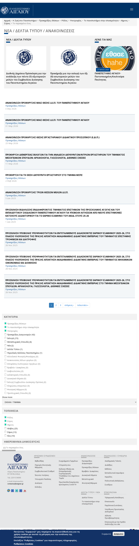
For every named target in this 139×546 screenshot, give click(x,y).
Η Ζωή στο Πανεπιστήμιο (25, 20)
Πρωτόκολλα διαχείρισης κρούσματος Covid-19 (69, 483)
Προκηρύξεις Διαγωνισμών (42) (21, 334)
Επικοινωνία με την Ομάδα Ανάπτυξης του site (115, 523)
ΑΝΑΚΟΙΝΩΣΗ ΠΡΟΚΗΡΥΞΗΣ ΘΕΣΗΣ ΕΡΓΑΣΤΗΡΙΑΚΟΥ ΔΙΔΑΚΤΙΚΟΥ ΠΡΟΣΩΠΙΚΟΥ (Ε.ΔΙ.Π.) (52, 137)
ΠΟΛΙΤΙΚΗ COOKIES (42, 530)
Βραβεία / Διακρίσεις (90, 471)
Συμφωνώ (106, 533)
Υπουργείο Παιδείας (43, 479)
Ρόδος (64, 20)
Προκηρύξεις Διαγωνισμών (87, 462)
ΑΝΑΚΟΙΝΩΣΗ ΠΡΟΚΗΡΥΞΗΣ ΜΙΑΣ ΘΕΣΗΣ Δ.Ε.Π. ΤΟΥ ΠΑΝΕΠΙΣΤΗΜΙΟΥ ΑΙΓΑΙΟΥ (47, 102)
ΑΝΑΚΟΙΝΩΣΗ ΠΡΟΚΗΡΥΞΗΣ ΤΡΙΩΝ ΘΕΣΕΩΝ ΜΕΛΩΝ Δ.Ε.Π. (36, 192)
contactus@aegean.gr (16, 484)
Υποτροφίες (75, 20)
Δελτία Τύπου (87, 497)
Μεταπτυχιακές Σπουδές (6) (19, 342)
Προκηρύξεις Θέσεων (49, 20)
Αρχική (7, 20)
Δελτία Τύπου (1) (15, 349)
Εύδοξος (38, 487)
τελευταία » (82, 305)
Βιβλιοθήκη (39, 461)
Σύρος (7, 23)
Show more (7, 397)
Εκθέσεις (108, 469)
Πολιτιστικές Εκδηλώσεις (114, 481)
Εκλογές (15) (12, 338)
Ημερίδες (108, 477)
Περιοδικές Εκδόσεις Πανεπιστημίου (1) (24, 353)
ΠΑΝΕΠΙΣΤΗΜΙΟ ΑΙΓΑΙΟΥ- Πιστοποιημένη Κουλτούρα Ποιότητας (109, 76)
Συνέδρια (108, 485)
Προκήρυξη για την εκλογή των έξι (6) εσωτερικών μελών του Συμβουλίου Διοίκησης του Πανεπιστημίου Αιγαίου (69, 78)
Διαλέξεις (108, 465)
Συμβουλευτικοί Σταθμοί (44, 471)
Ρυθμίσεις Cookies (23, 543)
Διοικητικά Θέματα (89, 475)
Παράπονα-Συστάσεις (113, 505)
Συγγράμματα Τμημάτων (68, 461)
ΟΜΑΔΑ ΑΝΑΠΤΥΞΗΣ (59, 530)
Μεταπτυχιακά (88, 479)
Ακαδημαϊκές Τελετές (113, 461)
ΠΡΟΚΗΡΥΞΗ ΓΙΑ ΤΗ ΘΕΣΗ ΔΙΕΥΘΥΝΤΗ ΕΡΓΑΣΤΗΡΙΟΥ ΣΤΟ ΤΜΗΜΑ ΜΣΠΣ (44, 175)
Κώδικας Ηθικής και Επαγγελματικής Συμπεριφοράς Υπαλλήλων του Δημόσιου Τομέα (69, 473)
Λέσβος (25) (12, 428)
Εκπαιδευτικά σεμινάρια (114, 473)
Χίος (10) (11, 435)
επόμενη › (69, 305)
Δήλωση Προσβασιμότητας (112, 516)
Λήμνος (124, 20)
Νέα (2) (10, 345)
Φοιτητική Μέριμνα (89, 483)
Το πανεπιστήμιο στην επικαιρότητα (101, 20)
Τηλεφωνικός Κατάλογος (114, 497)
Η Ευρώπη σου (65, 465)
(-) (5, 447)
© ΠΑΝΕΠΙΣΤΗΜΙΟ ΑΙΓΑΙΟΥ (10, 530)
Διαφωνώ (118, 534)
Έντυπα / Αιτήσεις (42, 475)
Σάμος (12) (12, 432)
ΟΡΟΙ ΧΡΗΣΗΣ (28, 530)
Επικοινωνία (109, 501)
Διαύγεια (38, 483)
